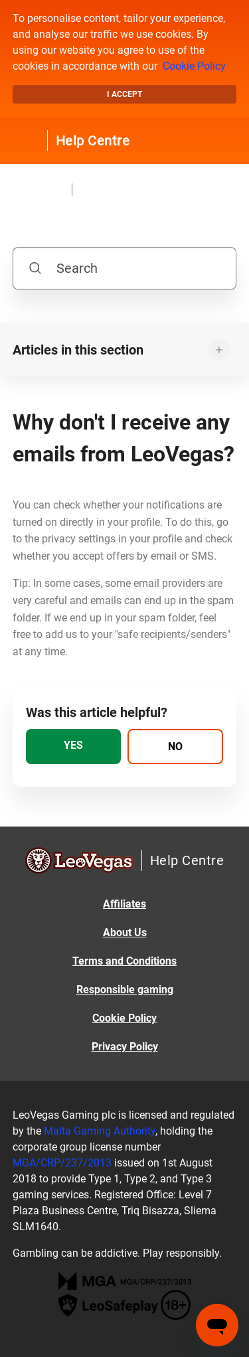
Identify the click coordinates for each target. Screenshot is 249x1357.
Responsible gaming (124, 989)
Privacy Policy (125, 1046)
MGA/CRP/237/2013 (62, 1163)
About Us (125, 932)
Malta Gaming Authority (99, 1131)
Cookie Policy (194, 66)
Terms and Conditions (124, 961)
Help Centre (93, 141)
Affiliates (124, 904)
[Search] (125, 268)
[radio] (74, 746)
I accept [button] (124, 94)
